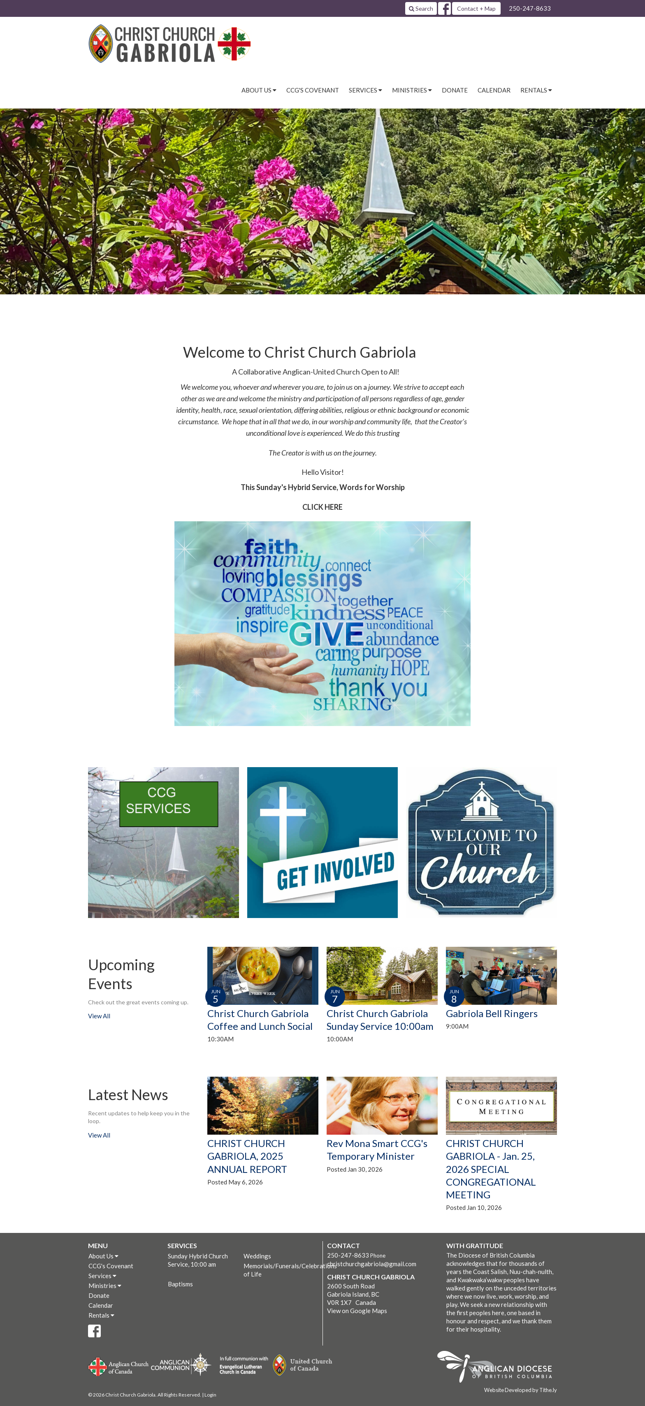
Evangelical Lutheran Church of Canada (241, 1365)
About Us (103, 1256)
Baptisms (180, 1284)
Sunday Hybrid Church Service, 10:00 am (198, 1260)
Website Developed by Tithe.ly (520, 1390)
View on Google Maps (357, 1310)
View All (99, 1016)
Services (102, 1275)
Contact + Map (476, 8)
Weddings (257, 1256)
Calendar (494, 90)
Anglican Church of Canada (118, 1365)
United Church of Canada (303, 1365)
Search (421, 8)
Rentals (101, 1315)
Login (210, 1395)
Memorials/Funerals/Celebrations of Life (281, 1270)
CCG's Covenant (312, 90)
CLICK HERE (322, 506)
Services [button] (365, 90)
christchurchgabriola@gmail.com (371, 1263)
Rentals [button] (536, 90)
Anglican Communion (181, 1364)
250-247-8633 (530, 8)
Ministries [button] (412, 90)
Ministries (104, 1285)
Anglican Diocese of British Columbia (498, 1368)
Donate (455, 90)
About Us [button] (258, 90)
